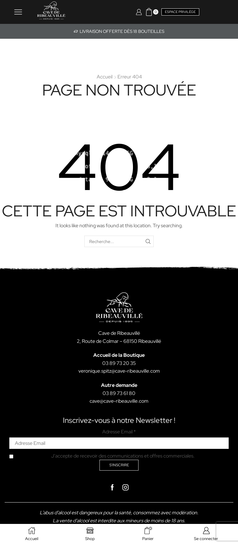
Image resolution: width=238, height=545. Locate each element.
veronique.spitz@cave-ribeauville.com (119, 371)
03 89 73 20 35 (119, 363)
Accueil (104, 76)
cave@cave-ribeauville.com (119, 401)
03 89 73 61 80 (119, 393)
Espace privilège (180, 12)
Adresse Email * (119, 431)
